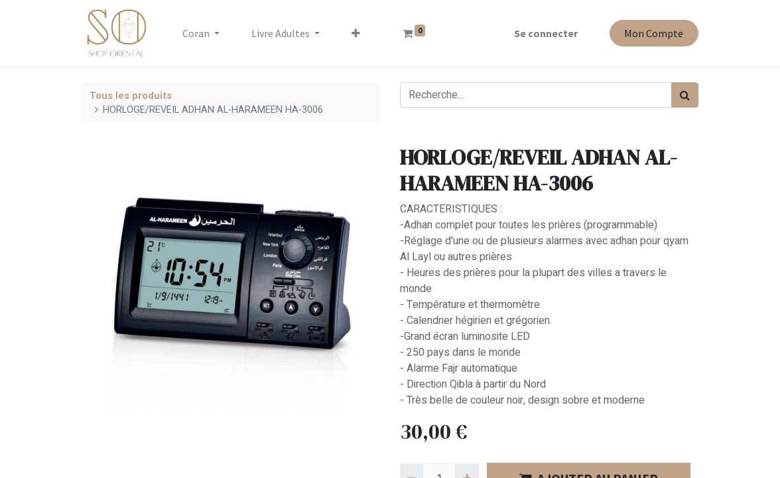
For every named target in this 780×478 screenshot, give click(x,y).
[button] (356, 33)
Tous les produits (131, 96)
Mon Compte (653, 33)
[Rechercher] (684, 95)
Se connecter (546, 33)
